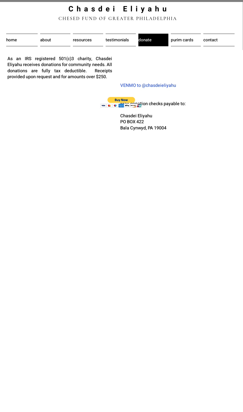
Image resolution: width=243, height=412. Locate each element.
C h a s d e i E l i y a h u (117, 9)
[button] (121, 102)
